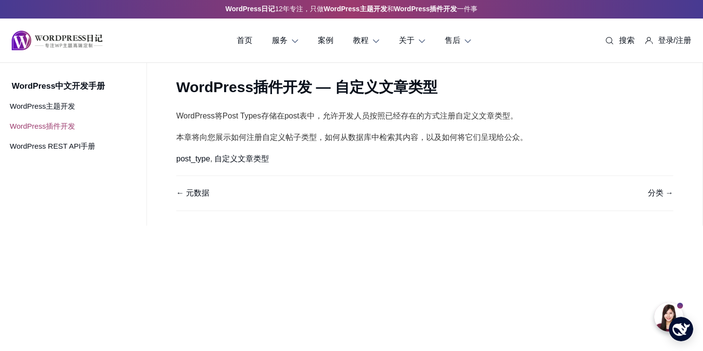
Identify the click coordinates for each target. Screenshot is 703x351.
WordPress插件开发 (42, 126)
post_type (193, 159)
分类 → (660, 193)
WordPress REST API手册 (52, 146)
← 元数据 (192, 193)
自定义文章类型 (241, 159)
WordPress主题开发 (42, 106)
